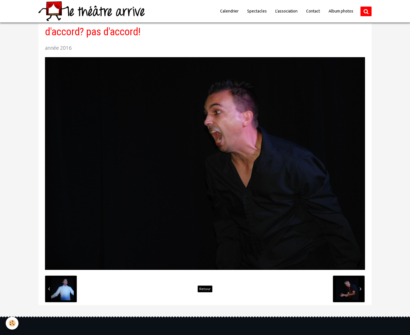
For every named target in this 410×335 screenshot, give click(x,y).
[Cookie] (12, 323)
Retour (205, 289)
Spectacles (257, 11)
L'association (286, 11)
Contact (313, 11)
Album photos (341, 11)
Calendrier (229, 11)
